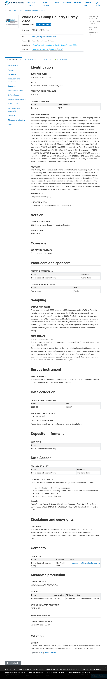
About (57, 3)
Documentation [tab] (46, 59)
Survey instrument (15, 90)
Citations (77, 3)
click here (86, 672)
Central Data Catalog (17, 11)
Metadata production (16, 120)
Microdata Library (31, 4)
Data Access (13, 104)
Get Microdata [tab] (61, 59)
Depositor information (16, 99)
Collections (67, 3)
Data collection (14, 95)
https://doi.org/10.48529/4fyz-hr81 (44, 37)
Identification (13, 65)
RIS (42, 652)
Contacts (11, 115)
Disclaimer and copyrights (14, 109)
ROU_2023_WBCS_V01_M (37, 11)
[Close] (105, 667)
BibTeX (46, 652)
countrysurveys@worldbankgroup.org (85, 563)
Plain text (53, 652)
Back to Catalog (13, 663)
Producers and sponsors (14, 80)
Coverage (12, 74)
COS (26, 11)
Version (11, 70)
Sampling (11, 86)
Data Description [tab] (30, 59)
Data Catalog (46, 4)
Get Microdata (43, 24)
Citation (11, 124)
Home (7, 11)
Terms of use (87, 4)
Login (98, 4)
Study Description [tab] (14, 59)
